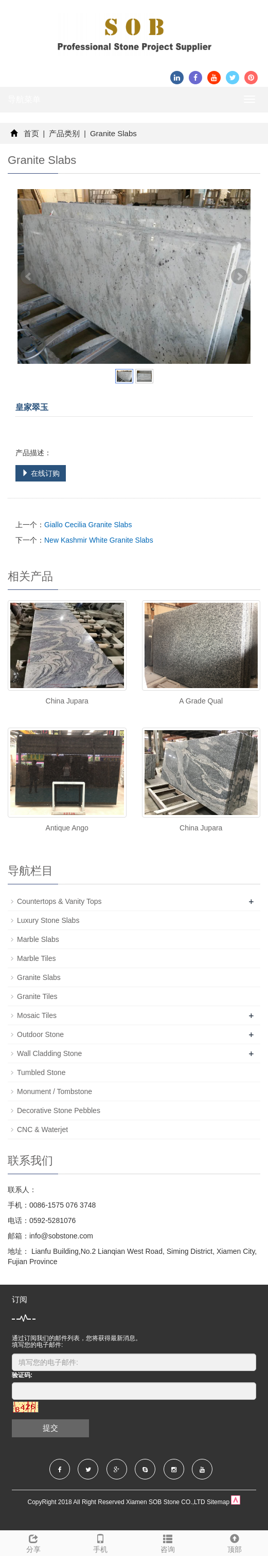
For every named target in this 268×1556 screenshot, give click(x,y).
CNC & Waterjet (42, 1129)
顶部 (234, 1542)
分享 (33, 1542)
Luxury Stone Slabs (48, 920)
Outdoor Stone (40, 1034)
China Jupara (67, 701)
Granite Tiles (37, 996)
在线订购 (41, 473)
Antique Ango (67, 828)
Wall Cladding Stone (49, 1053)
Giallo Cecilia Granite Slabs (88, 525)
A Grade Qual (201, 701)
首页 (31, 133)
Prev (29, 276)
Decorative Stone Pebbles (58, 1110)
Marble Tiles (36, 958)
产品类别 (64, 133)
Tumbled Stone (41, 1072)
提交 (50, 1427)
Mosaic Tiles (37, 1015)
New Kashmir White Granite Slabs (98, 540)
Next (239, 276)
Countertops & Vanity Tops (59, 901)
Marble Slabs (38, 939)
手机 (100, 1542)
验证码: (22, 1375)
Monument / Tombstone (54, 1091)
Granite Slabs (112, 133)
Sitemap (218, 1502)
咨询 (167, 1542)
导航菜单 (24, 99)
